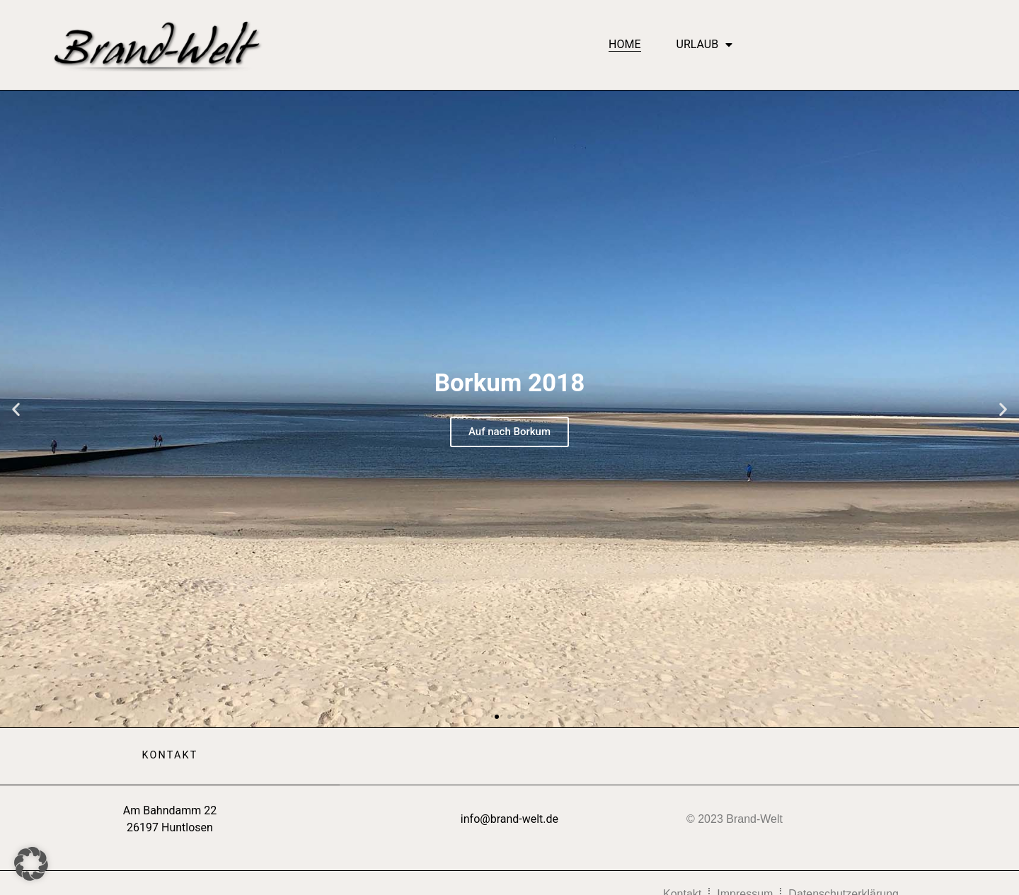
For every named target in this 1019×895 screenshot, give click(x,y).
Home (624, 44)
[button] (16, 408)
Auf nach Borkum (509, 431)
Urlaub (705, 44)
